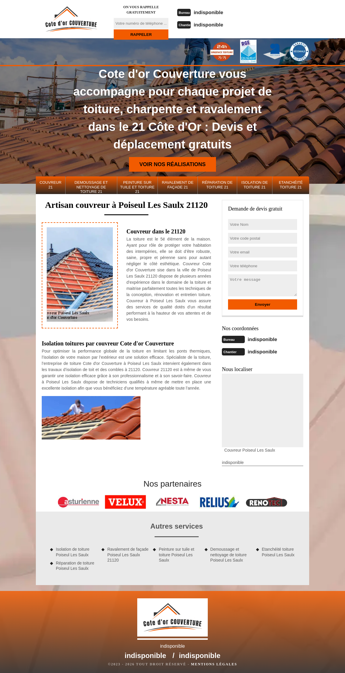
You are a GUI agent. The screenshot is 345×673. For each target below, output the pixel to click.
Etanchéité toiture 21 (291, 184)
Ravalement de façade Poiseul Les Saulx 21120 (127, 553)
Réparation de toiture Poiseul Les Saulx (75, 565)
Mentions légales (214, 663)
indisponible (212, 12)
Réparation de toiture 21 (217, 184)
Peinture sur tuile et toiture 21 (137, 187)
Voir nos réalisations (172, 164)
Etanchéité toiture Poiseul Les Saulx (278, 551)
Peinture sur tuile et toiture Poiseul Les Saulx (176, 553)
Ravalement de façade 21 (178, 184)
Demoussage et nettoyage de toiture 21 (91, 187)
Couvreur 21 (50, 184)
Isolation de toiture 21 (254, 184)
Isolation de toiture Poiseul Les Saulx (72, 551)
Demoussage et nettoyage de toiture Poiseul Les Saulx (228, 553)
